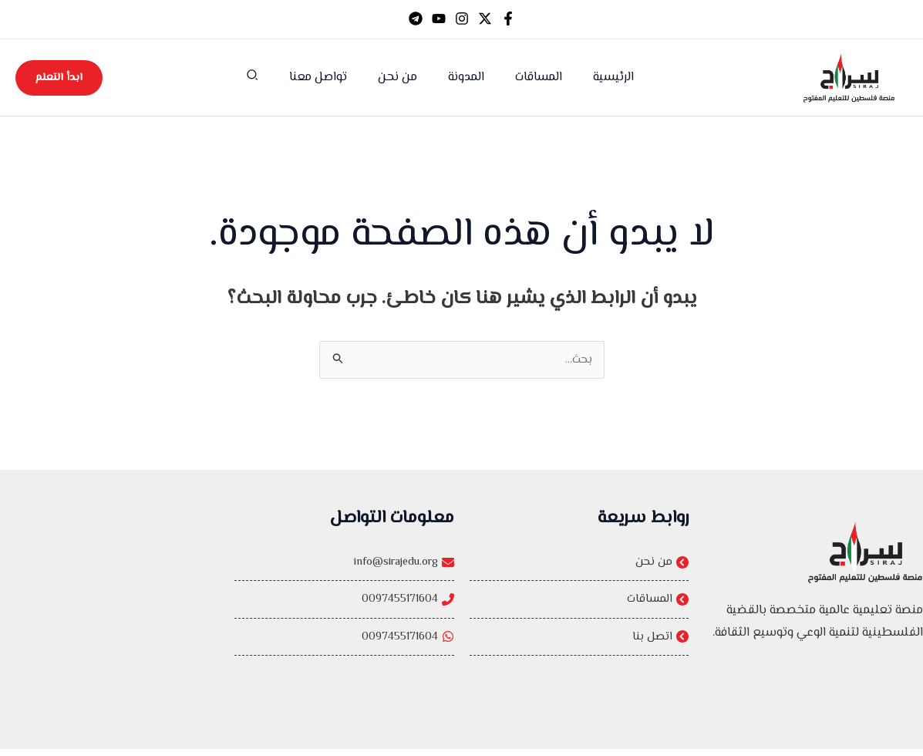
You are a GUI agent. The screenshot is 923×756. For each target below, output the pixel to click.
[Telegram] (416, 18)
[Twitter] (485, 18)
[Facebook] (508, 18)
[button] (267, 78)
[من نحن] (579, 564)
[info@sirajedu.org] (343, 582)
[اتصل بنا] (579, 643)
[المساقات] (579, 604)
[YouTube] (439, 18)
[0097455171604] (343, 621)
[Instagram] (462, 18)
